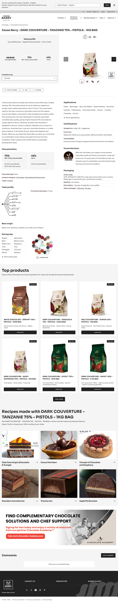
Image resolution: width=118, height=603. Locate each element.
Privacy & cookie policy (33, 600)
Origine (10, 181)
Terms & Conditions (18, 600)
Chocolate (5, 25)
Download (42, 257)
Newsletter (61, 581)
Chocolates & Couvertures (19, 25)
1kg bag (88, 188)
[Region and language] (79, 5)
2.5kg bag (80, 188)
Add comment (108, 555)
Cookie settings (47, 600)
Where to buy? (94, 581)
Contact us (30, 581)
